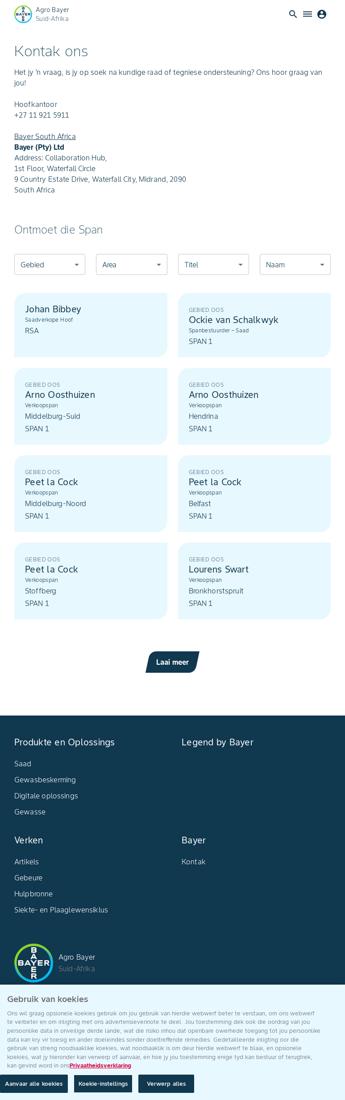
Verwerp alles (166, 1088)
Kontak (194, 861)
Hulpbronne (33, 893)
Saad (23, 763)
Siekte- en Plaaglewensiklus (61, 909)
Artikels (26, 861)
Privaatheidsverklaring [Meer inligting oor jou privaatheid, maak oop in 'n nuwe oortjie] (100, 1069)
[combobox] (49, 264)
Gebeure (28, 877)
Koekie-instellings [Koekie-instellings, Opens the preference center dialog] (103, 1088)
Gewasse (30, 811)
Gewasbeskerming (45, 779)
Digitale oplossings (46, 795)
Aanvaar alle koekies (34, 1088)
